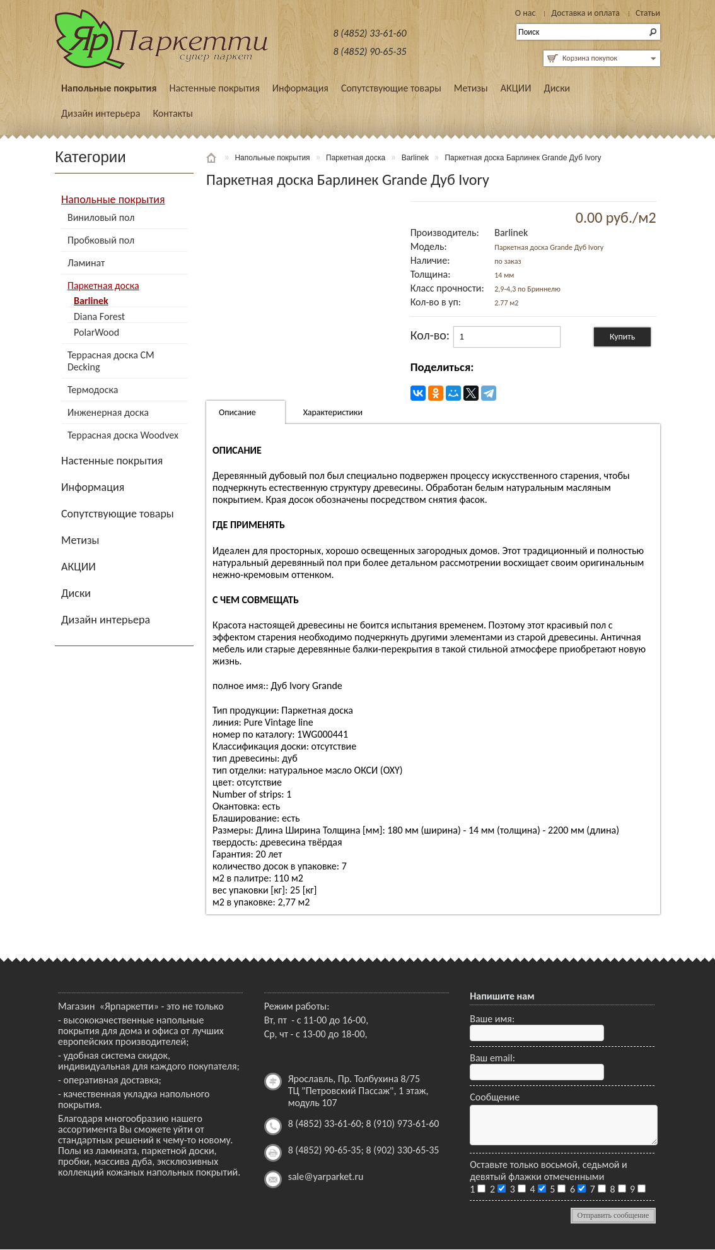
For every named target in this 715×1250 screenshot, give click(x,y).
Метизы (471, 88)
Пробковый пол (100, 240)
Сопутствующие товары (391, 88)
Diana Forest (99, 316)
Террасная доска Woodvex (122, 435)
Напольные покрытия (108, 88)
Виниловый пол (100, 217)
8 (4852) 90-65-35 (370, 51)
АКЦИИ (516, 88)
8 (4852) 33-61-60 (370, 33)
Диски (557, 88)
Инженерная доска (108, 412)
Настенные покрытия (214, 88)
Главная (212, 157)
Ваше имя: (492, 1019)
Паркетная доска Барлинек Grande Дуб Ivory (523, 157)
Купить (622, 336)
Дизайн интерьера (100, 113)
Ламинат (86, 263)
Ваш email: (492, 1058)
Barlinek (91, 301)
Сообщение (495, 1097)
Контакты (173, 113)
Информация (300, 88)
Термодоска (92, 390)
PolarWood (96, 332)
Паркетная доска (103, 286)
